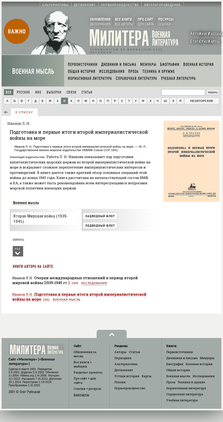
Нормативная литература (186, 388)
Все (9, 92)
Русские (23, 92)
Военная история (199, 364)
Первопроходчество (129, 388)
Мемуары (207, 358)
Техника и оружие (191, 382)
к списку (24, 112)
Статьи (87, 92)
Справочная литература (184, 394)
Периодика (122, 358)
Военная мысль (33, 71)
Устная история (126, 376)
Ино (38, 92)
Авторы (120, 352)
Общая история (178, 370)
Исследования (94, 283)
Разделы (88, 372)
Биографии (174, 364)
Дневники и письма (182, 358)
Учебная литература (182, 400)
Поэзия (120, 382)
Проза (170, 382)
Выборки (54, 92)
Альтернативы (126, 364)
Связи (71, 92)
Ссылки (87, 388)
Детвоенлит (123, 370)
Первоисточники (179, 352)
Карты (146, 376)
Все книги (83, 364)
